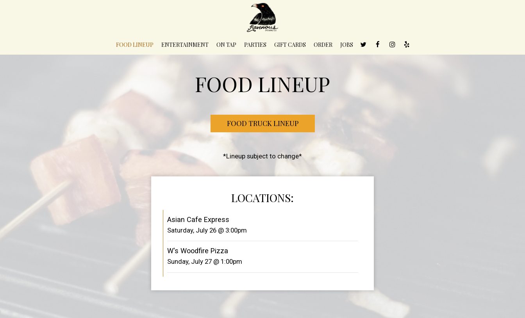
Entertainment (185, 44)
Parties (255, 44)
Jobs (346, 44)
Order (323, 44)
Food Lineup (135, 44)
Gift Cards (290, 44)
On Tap (226, 44)
